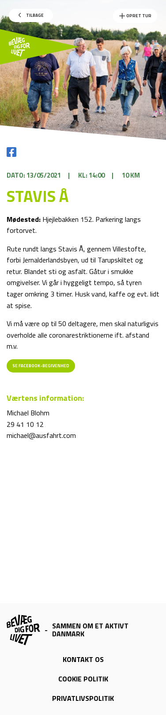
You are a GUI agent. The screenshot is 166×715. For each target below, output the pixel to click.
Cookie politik (83, 678)
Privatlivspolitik (83, 698)
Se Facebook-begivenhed (40, 365)
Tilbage (31, 15)
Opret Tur (135, 15)
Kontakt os (83, 659)
